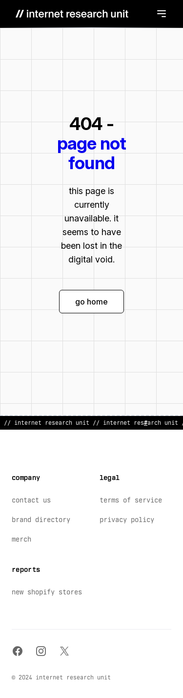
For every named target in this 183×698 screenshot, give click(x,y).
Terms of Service (131, 500)
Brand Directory (41, 520)
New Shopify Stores (47, 592)
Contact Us (31, 500)
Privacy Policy (127, 520)
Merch (21, 539)
